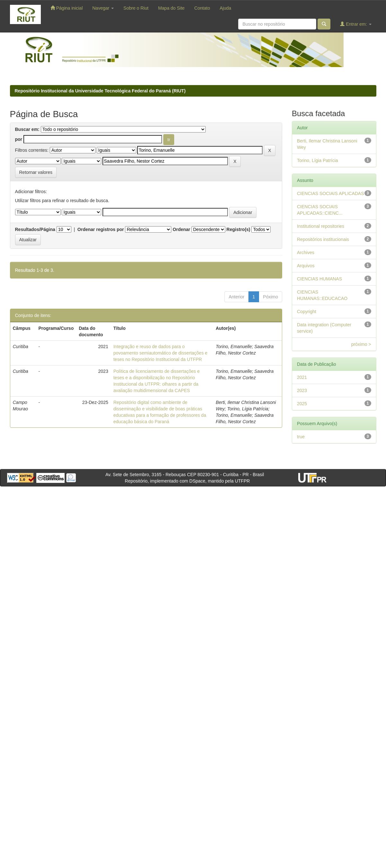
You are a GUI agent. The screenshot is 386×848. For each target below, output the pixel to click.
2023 (302, 390)
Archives (305, 252)
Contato (202, 8)
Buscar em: (27, 129)
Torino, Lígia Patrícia (317, 160)
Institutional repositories (320, 226)
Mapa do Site (171, 8)
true (301, 436)
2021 (302, 377)
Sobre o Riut (135, 8)
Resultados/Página (35, 229)
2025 (302, 403)
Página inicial (66, 8)
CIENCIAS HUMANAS (319, 278)
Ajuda (225, 8)
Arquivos (305, 265)
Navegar (103, 8)
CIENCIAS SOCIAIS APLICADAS (330, 193)
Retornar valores (36, 172)
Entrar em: (355, 24)
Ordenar (181, 229)
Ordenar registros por (100, 229)
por (18, 139)
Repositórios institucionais (323, 239)
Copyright (306, 311)
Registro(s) (238, 229)
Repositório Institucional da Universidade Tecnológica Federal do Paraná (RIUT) (100, 90)
